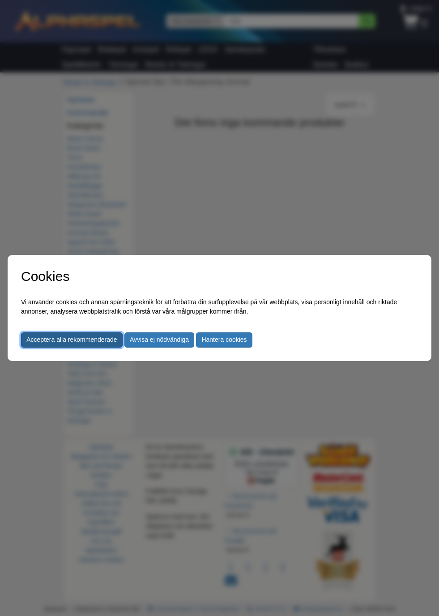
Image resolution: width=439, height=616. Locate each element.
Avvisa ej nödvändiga (159, 339)
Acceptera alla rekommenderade (71, 339)
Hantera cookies (224, 339)
